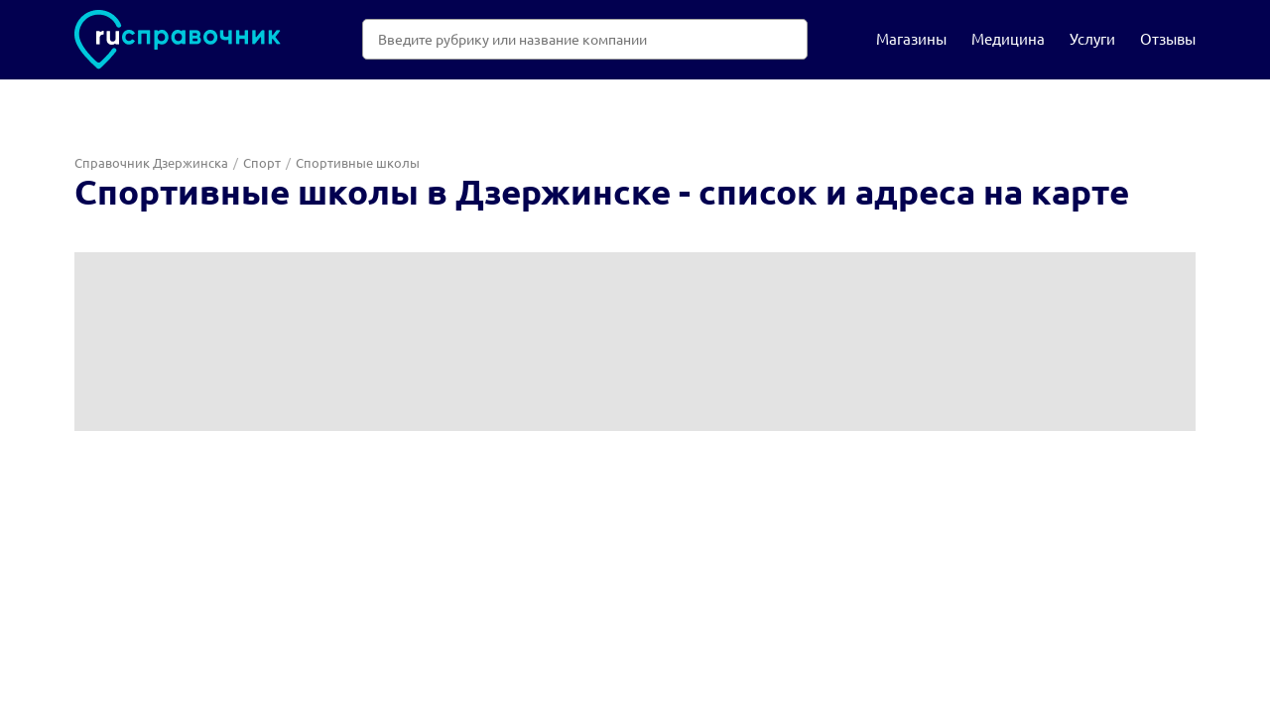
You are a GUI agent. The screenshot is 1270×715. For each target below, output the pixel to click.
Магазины (911, 38)
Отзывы (1168, 38)
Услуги (1092, 38)
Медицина (1008, 38)
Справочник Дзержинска (151, 162)
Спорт (262, 162)
